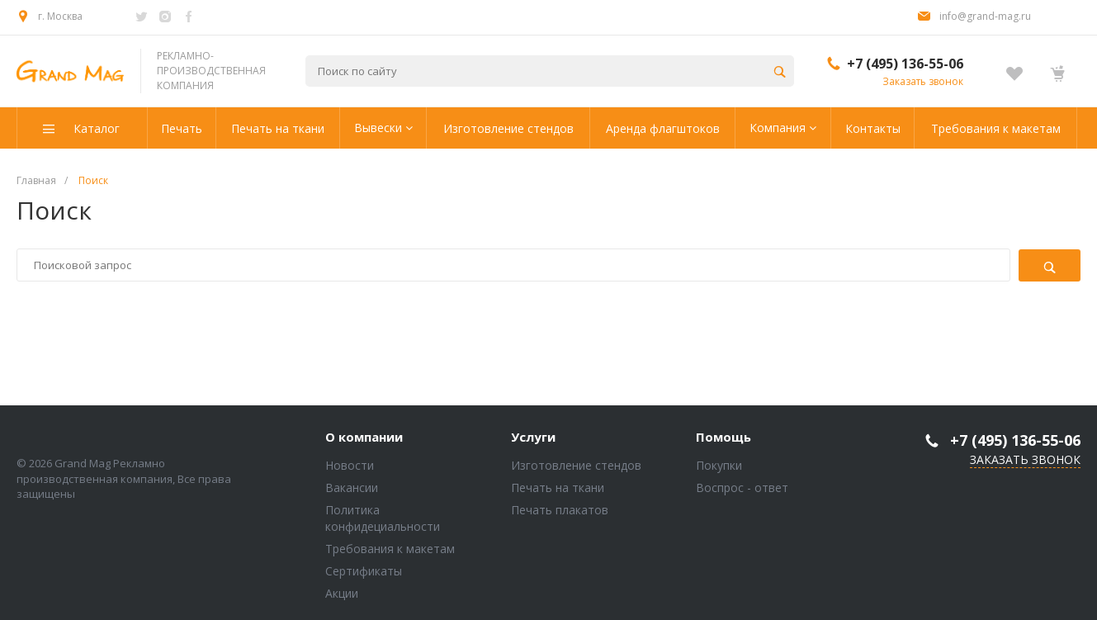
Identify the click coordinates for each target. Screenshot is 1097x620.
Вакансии (351, 487)
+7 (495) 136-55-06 (905, 63)
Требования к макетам (390, 548)
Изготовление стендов (576, 465)
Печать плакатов (559, 510)
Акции (341, 593)
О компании (364, 437)
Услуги (533, 437)
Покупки (719, 465)
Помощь (723, 437)
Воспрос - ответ (742, 487)
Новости (349, 465)
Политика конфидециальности (382, 518)
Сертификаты (363, 571)
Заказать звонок (922, 81)
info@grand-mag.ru (985, 16)
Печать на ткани (557, 487)
